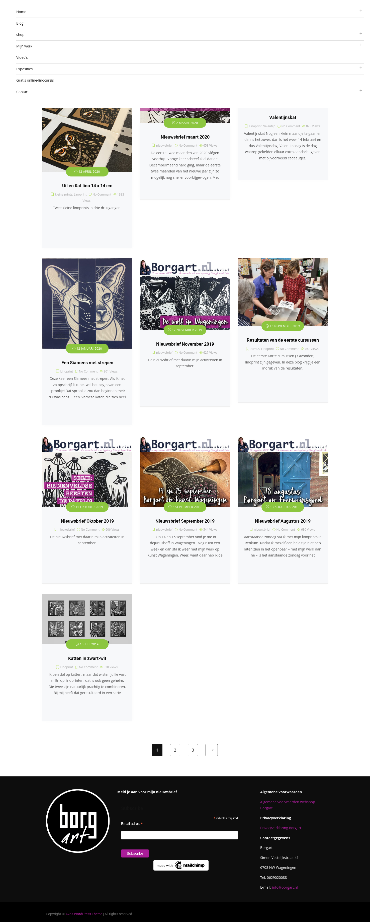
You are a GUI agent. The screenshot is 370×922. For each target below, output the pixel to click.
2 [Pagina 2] (175, 750)
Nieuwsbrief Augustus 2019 (283, 521)
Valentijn (269, 126)
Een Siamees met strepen (87, 362)
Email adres (132, 823)
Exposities (24, 69)
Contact (22, 91)
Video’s (22, 57)
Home (21, 11)
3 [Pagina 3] (193, 750)
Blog (20, 23)
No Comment (101, 194)
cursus (255, 349)
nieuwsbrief (164, 145)
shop (20, 34)
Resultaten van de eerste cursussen (283, 340)
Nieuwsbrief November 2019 (185, 344)
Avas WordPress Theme (83, 914)
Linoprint (80, 194)
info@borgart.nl (285, 887)
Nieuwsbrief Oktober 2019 (87, 521)
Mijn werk (24, 46)
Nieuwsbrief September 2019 (185, 521)
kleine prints (63, 194)
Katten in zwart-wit (87, 658)
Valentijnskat (282, 117)
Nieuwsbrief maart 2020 (185, 137)
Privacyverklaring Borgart (280, 827)
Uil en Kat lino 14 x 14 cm (87, 185)
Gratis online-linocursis (35, 80)
